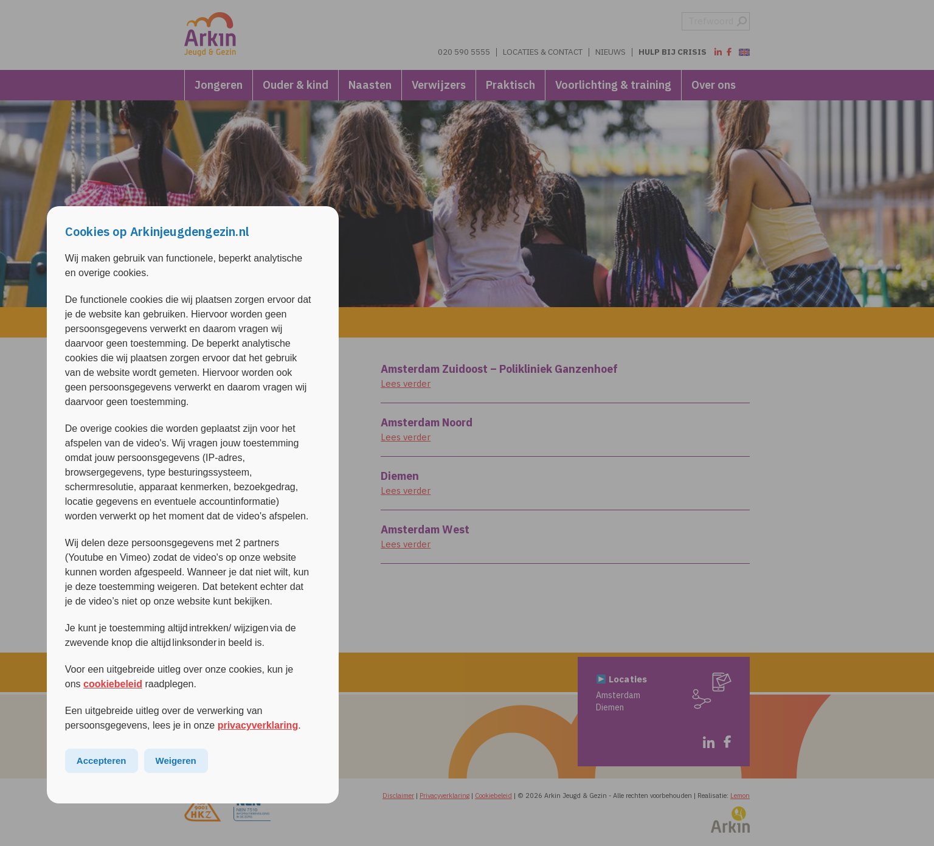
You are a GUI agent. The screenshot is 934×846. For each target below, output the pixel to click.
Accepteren (101, 761)
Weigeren (176, 761)
